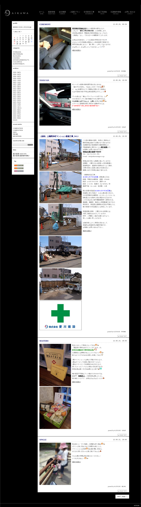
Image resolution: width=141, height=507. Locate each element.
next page (122, 496)
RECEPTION (17, 136)
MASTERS (43, 341)
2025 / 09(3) (17, 86)
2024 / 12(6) (17, 104)
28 (17, 43)
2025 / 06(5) (17, 92)
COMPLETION (18, 128)
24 (26, 41)
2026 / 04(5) (17, 72)
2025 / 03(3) (17, 98)
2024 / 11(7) (17, 106)
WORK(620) (17, 52)
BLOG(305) (17, 56)
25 (28, 41)
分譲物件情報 (116, 12)
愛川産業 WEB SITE (20, 154)
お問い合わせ (130, 12)
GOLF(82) (16, 58)
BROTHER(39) (18, 54)
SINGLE (42, 440)
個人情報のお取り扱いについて (71, 505)
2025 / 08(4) (17, 88)
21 (17, 41)
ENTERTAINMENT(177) (21, 60)
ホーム (41, 12)
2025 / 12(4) (17, 80)
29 (20, 43)
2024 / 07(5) (17, 114)
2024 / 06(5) (17, 116)
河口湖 (15, 134)
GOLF (124, 127)
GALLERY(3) (17, 62)
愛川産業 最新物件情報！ (21, 156)
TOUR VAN (44, 80)
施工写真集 (102, 12)
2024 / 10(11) (17, 108)
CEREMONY (45, 24)
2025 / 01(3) (17, 102)
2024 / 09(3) (17, 110)
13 (14, 39)
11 (28, 37)
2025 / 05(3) (17, 94)
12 (31, 37)
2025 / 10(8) (17, 84)
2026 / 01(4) (17, 78)
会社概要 (62, 12)
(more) (15, 120)
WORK (123, 71)
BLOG (124, 486)
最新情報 (51, 12)
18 (28, 39)
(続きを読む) (76, 50)
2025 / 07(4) (17, 90)
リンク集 (59, 505)
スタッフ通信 (44, 505)
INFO (15, 132)
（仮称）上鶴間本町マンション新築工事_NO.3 (58, 136)
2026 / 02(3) (17, 76)
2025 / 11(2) (17, 82)
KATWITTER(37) (18, 64)
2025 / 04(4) (17, 96)
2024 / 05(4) (17, 118)
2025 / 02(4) (17, 100)
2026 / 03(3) (17, 74)
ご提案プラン (75, 12)
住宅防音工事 (89, 12)
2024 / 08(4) (17, 112)
